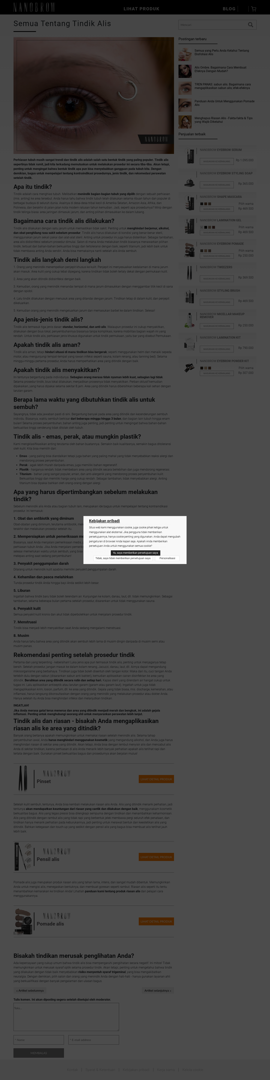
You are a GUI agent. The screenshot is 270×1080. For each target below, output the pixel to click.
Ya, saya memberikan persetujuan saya (135, 553)
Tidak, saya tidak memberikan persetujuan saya (123, 558)
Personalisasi (167, 558)
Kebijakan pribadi (104, 521)
